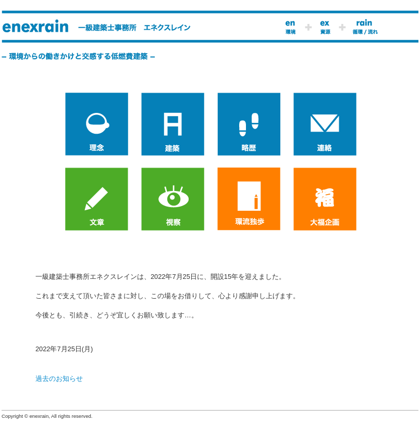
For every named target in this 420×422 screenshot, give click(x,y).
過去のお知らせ (59, 378)
